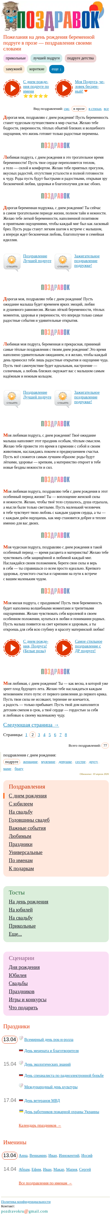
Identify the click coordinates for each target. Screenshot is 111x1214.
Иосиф (87, 1155)
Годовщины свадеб (29, 820)
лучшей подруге (46, 58)
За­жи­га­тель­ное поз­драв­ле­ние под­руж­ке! (87, 261)
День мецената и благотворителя (51, 1050)
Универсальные (26, 852)
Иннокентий (69, 1155)
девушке (65, 762)
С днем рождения (28, 796)
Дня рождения (24, 967)
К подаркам (21, 868)
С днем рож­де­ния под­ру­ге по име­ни (36, 86)
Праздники (20, 844)
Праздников (22, 991)
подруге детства (80, 58)
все (106, 109)
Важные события (27, 828)
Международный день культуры (51, 1087)
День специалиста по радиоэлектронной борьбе (64, 1075)
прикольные (16, 58)
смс (66, 109)
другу (93, 762)
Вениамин (38, 1155)
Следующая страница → (31, 725)
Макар (58, 1169)
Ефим (36, 1169)
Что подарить (23, 1007)
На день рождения (28, 902)
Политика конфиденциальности (26, 1202)
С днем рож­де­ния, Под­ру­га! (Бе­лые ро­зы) (35, 646)
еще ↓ (57, 69)
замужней (14, 69)
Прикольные (22, 926)
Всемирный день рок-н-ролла (48, 1039)
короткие (36, 69)
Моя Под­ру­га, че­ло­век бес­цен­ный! (90, 86)
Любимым (20, 836)
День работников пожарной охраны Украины (61, 1111)
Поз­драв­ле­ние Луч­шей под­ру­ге (37, 258)
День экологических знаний (47, 1064)
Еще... (15, 934)
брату (19, 768)
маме (7, 768)
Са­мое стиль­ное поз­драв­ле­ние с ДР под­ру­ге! (88, 646)
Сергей (85, 1169)
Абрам (24, 1169)
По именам (21, 860)
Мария (71, 1169)
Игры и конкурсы (28, 999)
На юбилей (21, 910)
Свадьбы (18, 983)
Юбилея (18, 975)
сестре (80, 762)
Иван (52, 1155)
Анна (23, 1155)
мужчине (48, 762)
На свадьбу (21, 812)
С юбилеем (21, 804)
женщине (30, 762)
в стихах (95, 109)
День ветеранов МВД (42, 1100)
